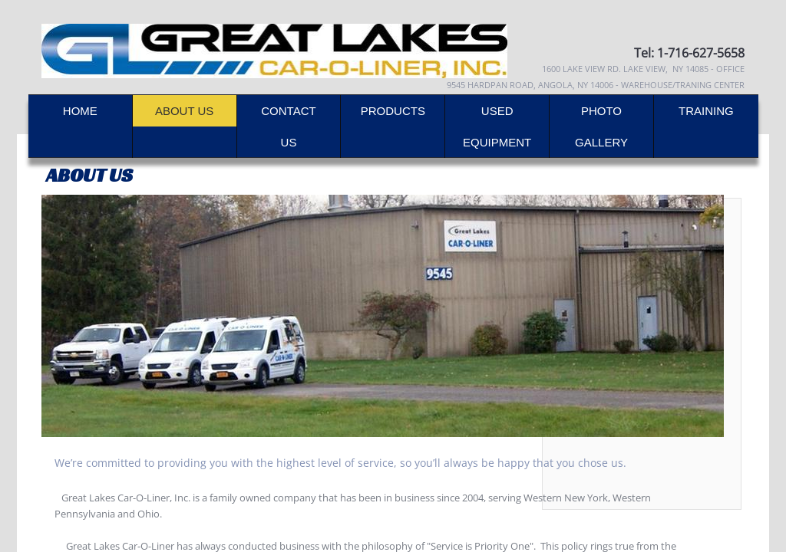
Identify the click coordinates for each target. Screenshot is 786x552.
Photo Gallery (601, 126)
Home (80, 110)
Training (706, 110)
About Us (184, 110)
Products (393, 110)
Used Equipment (497, 126)
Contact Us (288, 126)
